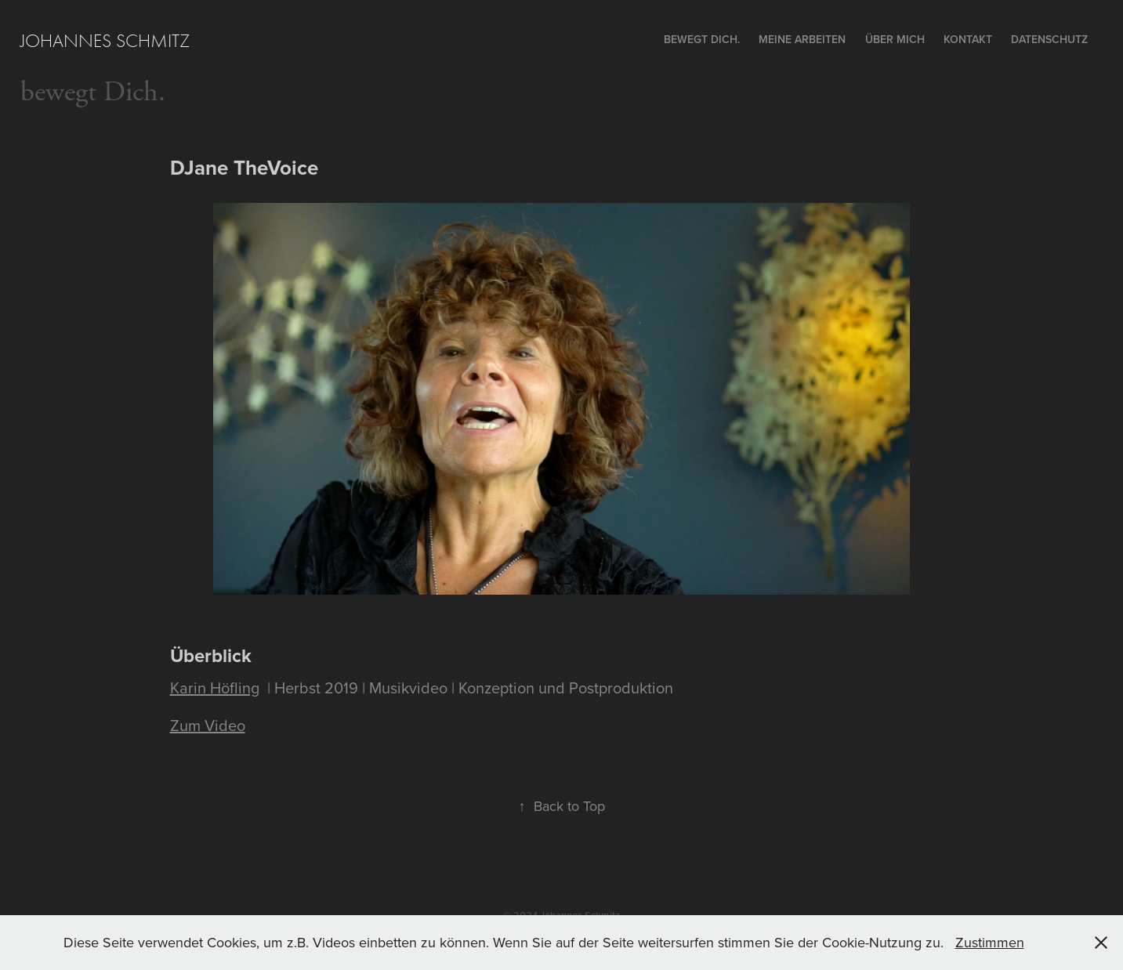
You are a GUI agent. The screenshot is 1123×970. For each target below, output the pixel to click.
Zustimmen (989, 942)
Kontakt (968, 39)
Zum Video (207, 725)
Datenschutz (1049, 39)
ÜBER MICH (895, 39)
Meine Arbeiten (802, 39)
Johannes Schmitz (105, 41)
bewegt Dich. (92, 92)
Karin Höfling (214, 687)
